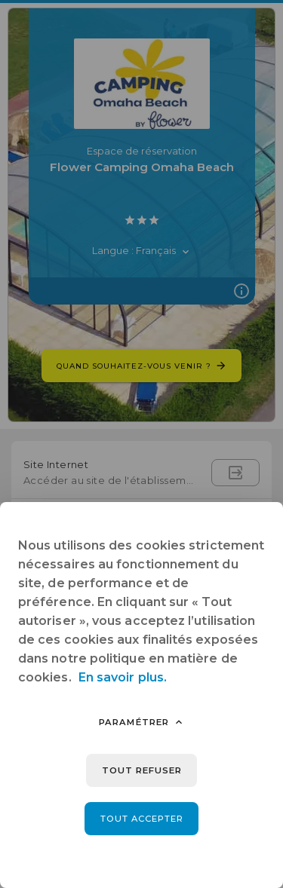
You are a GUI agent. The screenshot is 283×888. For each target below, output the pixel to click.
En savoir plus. (122, 677)
